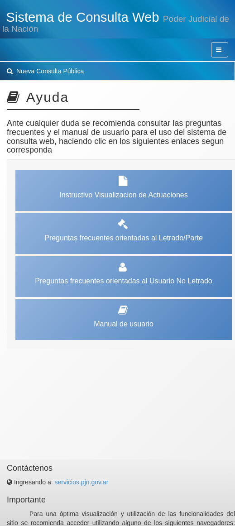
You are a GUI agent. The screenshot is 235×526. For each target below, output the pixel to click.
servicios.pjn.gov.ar (82, 482)
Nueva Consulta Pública (45, 71)
